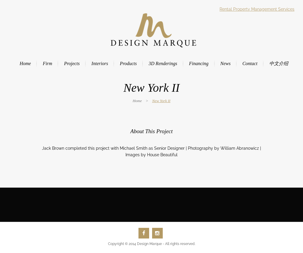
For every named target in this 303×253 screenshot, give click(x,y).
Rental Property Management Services (257, 9)
